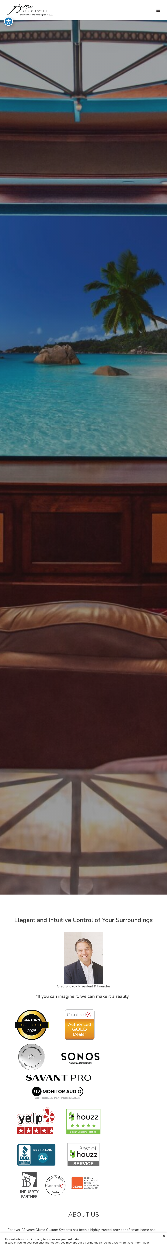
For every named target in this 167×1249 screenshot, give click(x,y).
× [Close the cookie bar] (164, 1236)
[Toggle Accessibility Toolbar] (8, 16)
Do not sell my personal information (127, 1242)
